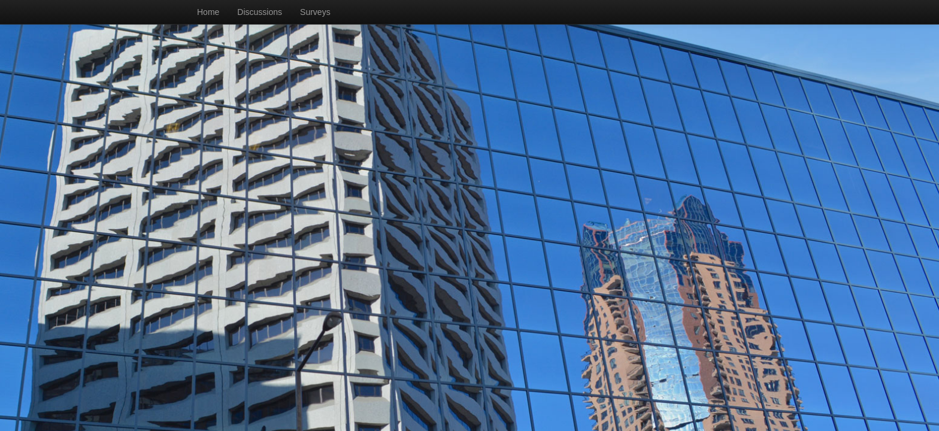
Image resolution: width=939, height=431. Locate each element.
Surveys (315, 12)
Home (208, 12)
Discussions (259, 12)
